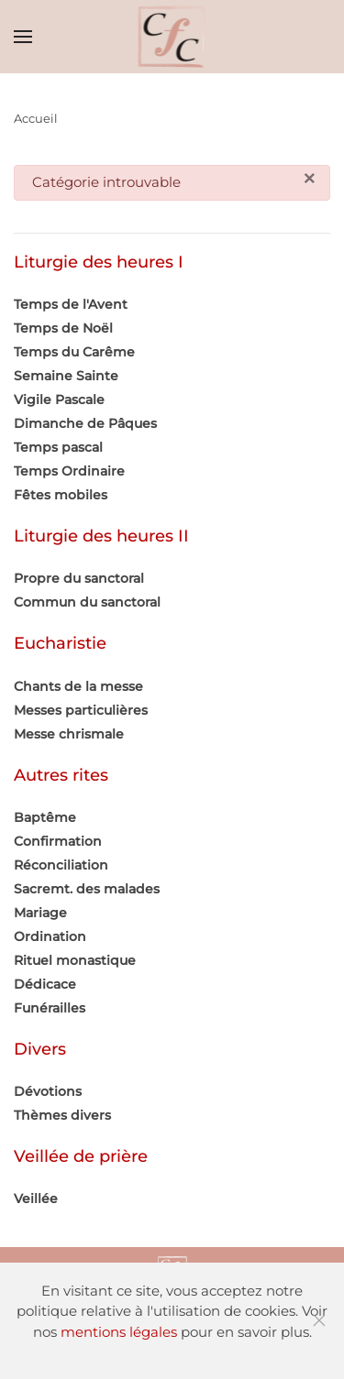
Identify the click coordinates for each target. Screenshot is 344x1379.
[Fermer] (309, 179)
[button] (23, 36)
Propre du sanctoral (79, 578)
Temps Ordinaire (69, 471)
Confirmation (58, 841)
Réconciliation (61, 865)
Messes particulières (81, 710)
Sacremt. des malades (87, 889)
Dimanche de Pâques (85, 423)
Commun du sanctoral (87, 602)
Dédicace (45, 984)
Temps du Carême (74, 352)
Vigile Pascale (59, 399)
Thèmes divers (62, 1115)
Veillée (36, 1198)
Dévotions (48, 1091)
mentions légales (119, 1332)
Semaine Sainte (66, 375)
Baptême (45, 817)
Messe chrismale (69, 734)
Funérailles (49, 1008)
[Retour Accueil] (172, 36)
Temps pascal (58, 447)
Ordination (50, 936)
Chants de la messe (78, 686)
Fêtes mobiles (60, 495)
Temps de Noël (63, 328)
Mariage (40, 912)
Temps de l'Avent (71, 304)
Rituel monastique (75, 960)
